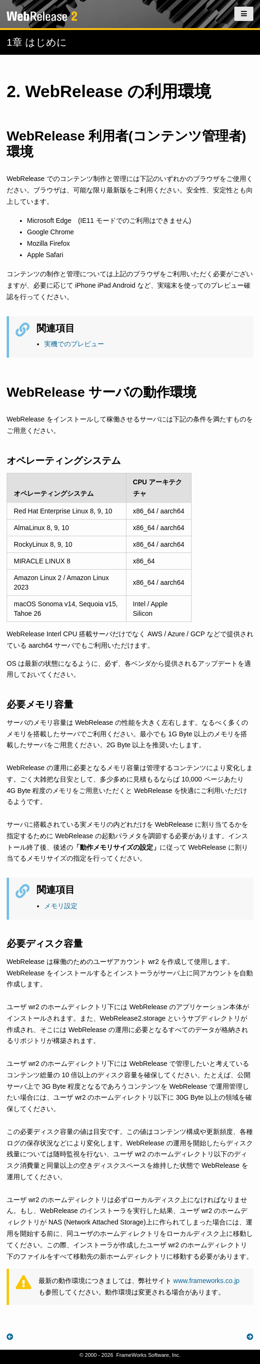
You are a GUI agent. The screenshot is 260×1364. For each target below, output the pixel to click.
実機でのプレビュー (74, 344)
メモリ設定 (60, 906)
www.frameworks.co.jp (206, 1280)
